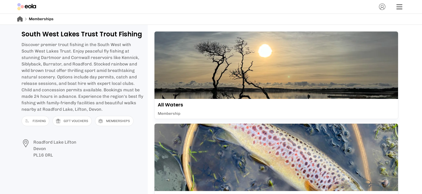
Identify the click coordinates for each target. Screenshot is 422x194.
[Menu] (399, 6)
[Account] (382, 6)
